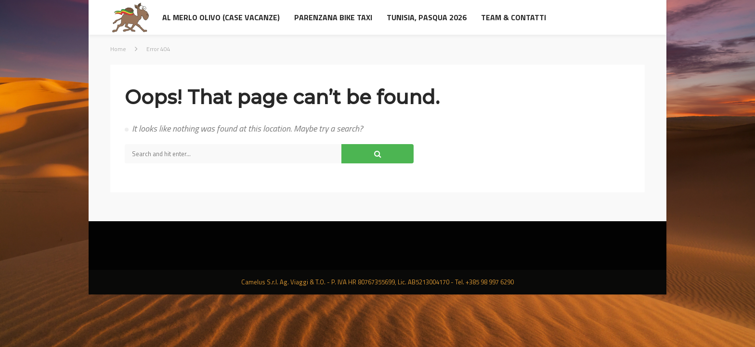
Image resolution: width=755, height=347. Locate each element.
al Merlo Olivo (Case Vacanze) (221, 17)
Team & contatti (513, 17)
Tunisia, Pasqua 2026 (427, 17)
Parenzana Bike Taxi (333, 17)
